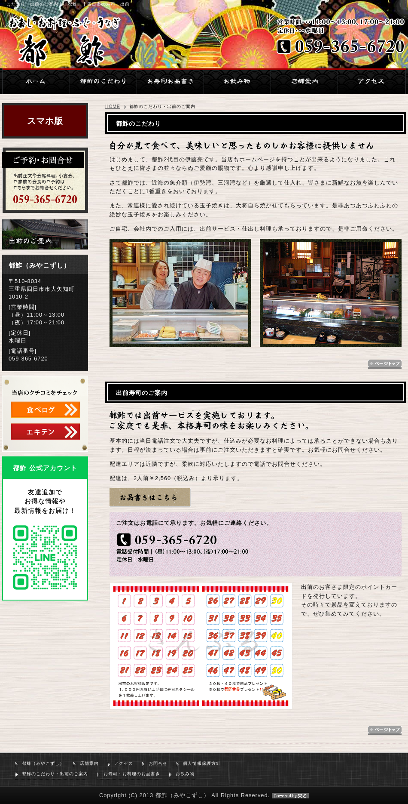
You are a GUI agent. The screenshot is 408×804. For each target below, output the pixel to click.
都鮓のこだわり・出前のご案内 (55, 773)
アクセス (123, 763)
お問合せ (158, 763)
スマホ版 (45, 121)
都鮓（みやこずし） (43, 763)
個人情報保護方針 (202, 763)
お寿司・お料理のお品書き (132, 773)
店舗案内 (89, 763)
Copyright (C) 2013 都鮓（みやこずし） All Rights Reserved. (204, 795)
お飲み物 (185, 773)
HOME (112, 106)
